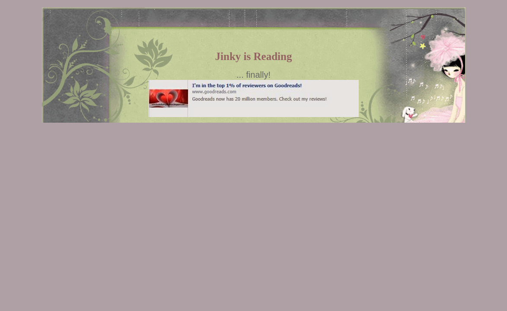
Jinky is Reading (253, 56)
